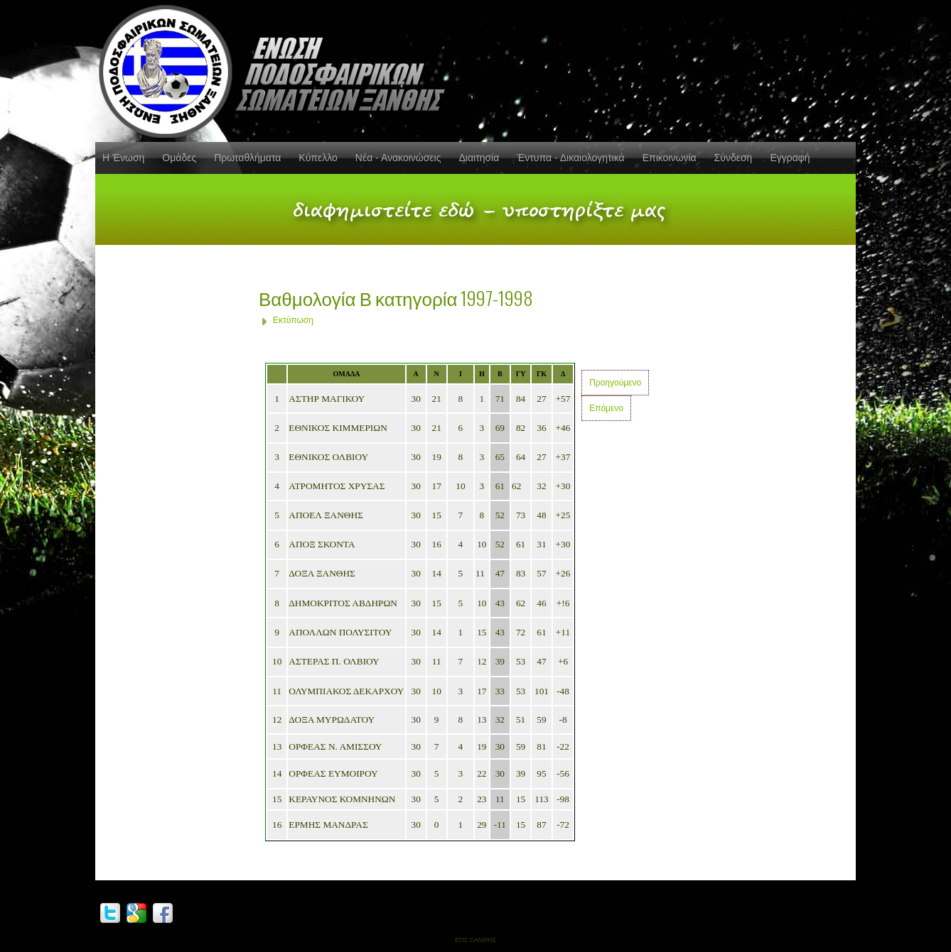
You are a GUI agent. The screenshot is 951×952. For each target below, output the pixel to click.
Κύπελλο (318, 157)
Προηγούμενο (615, 383)
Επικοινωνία (670, 157)
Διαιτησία (478, 157)
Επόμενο (606, 408)
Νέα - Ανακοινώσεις (398, 157)
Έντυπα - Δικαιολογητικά (570, 157)
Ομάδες (179, 157)
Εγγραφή (790, 157)
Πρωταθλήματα (247, 157)
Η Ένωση (123, 157)
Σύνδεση (733, 157)
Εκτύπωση (293, 320)
